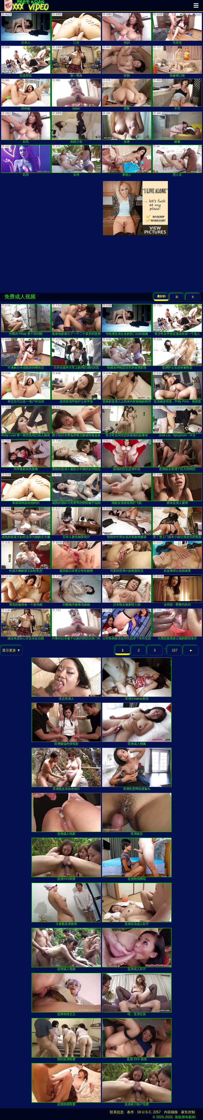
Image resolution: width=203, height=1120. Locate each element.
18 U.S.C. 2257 (149, 1112)
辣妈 (126, 28)
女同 (76, 160)
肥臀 (126, 94)
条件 (130, 1112)
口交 (76, 28)
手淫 (177, 94)
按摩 (126, 127)
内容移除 (171, 1112)
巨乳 (25, 127)
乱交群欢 (25, 61)
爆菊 (177, 127)
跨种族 (25, 94)
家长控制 (188, 1112)
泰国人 (126, 160)
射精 (126, 61)
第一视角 (76, 61)
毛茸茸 (177, 28)
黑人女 (177, 160)
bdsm (76, 94)
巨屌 (25, 160)
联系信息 (117, 1112)
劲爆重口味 (177, 61)
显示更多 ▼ (11, 650)
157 (175, 650)
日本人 (25, 28)
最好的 (161, 296)
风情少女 (76, 127)
